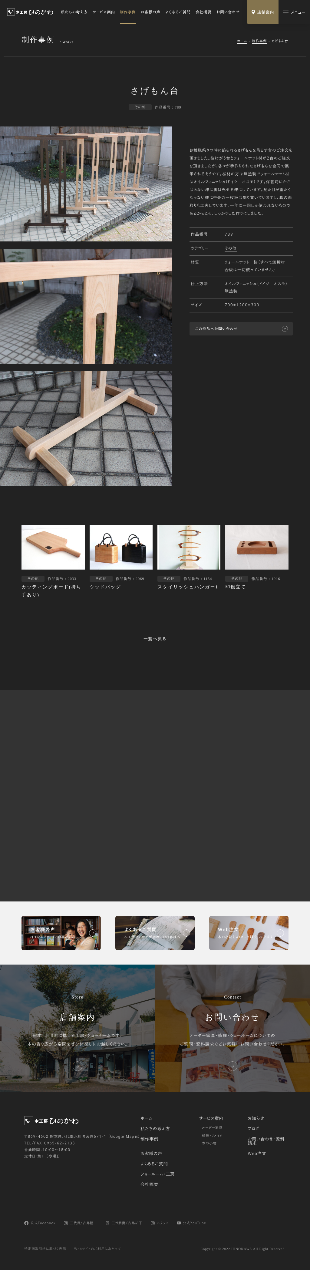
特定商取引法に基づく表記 (45, 1249)
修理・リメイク (212, 1135)
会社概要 (204, 12)
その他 (231, 249)
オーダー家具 (212, 1128)
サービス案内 (104, 12)
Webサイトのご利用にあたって (97, 1249)
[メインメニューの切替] (294, 12)
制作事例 (128, 12)
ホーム (242, 41)
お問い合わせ (228, 12)
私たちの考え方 (74, 12)
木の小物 (209, 1143)
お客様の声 (150, 12)
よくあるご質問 (178, 12)
